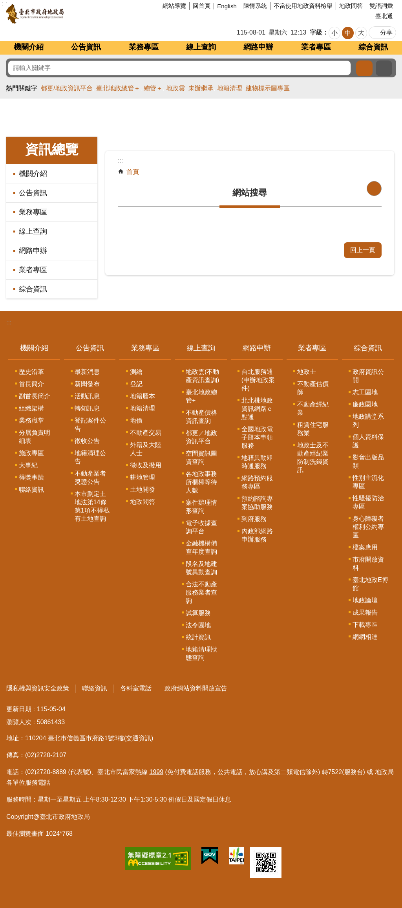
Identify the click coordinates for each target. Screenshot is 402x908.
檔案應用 (365, 547)
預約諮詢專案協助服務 (257, 502)
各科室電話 (136, 688)
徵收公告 (87, 441)
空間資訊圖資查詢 (201, 457)
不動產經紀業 (313, 408)
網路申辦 (258, 47)
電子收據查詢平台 (201, 527)
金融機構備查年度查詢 (201, 547)
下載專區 (365, 624)
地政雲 (175, 88)
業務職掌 (31, 420)
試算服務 (198, 613)
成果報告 (365, 612)
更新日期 (18, 709)
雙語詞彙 (381, 5)
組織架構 (31, 408)
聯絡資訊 (31, 489)
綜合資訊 (373, 47)
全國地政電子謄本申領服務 (257, 437)
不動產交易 (145, 432)
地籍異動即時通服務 (257, 461)
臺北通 (384, 16)
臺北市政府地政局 (64, 14)
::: (8, 322)
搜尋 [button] (364, 68)
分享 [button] (386, 32)
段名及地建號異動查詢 (201, 567)
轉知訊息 (87, 408)
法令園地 (198, 625)
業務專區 (144, 47)
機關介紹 (29, 47)
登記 (136, 384)
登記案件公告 (90, 424)
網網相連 (365, 636)
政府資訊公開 (368, 375)
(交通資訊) (138, 738)
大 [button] (361, 32)
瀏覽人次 (18, 722)
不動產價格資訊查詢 (201, 416)
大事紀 (28, 465)
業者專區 (316, 47)
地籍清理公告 (90, 457)
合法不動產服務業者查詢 (201, 592)
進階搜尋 (384, 68)
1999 (157, 772)
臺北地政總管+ (201, 396)
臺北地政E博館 (370, 584)
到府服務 (254, 519)
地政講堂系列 (368, 420)
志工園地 (365, 392)
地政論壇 (365, 600)
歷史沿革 (31, 371)
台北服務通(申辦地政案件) (258, 380)
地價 (136, 420)
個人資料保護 (368, 441)
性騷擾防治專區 (368, 502)
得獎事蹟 (31, 477)
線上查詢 (201, 47)
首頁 (132, 171)
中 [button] (348, 32)
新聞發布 (87, 384)
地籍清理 (229, 88)
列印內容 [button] (374, 188)
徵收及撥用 (145, 465)
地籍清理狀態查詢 (201, 653)
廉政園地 (365, 404)
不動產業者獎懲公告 (90, 477)
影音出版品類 (368, 461)
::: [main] (120, 160)
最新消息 (87, 371)
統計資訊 (198, 637)
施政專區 (31, 453)
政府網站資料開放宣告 (195, 688)
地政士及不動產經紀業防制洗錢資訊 (313, 457)
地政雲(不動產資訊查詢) (202, 375)
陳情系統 (255, 5)
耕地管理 (142, 477)
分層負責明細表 (34, 436)
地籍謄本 (142, 396)
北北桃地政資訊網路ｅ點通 (257, 408)
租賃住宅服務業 (313, 428)
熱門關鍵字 (21, 88)
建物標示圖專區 (268, 88)
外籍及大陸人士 (145, 448)
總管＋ (153, 88)
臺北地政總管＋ (118, 88)
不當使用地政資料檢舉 (303, 5)
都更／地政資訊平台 (201, 437)
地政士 (306, 371)
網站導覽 (174, 5)
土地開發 (142, 489)
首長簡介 (31, 384)
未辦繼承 (201, 88)
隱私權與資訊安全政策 (37, 688)
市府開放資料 (368, 563)
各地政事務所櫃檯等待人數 (201, 482)
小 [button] (334, 32)
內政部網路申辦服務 (257, 535)
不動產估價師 (313, 388)
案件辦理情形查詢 (201, 506)
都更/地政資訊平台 (67, 88)
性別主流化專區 (368, 481)
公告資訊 (86, 47)
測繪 (136, 371)
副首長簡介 (34, 396)
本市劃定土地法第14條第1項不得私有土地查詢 (92, 506)
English (227, 6)
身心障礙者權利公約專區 (368, 526)
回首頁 (201, 5)
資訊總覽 (52, 149)
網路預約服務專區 (257, 482)
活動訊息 (87, 396)
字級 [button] (316, 32)
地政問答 (351, 5)
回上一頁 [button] (362, 250)
